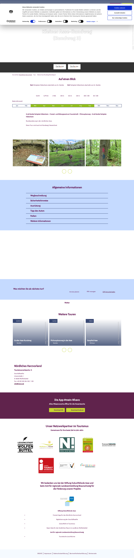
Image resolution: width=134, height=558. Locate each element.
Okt (99, 105)
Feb (26, 105)
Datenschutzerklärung (60, 553)
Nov (108, 105)
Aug (80, 105)
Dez (117, 105)
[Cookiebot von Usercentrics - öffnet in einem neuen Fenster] (11, 18)
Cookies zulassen (119, 4)
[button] (57, 410)
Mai (53, 105)
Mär (35, 105)
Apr (44, 105)
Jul (71, 105)
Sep (90, 105)
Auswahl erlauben (119, 9)
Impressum (47, 553)
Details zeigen (91, 18)
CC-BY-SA (132, 47)
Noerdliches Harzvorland (25, 74)
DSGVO (39, 553)
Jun (62, 105)
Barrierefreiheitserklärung (78, 553)
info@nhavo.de (19, 384)
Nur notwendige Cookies (119, 14)
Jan (17, 105)
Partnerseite (92, 553)
